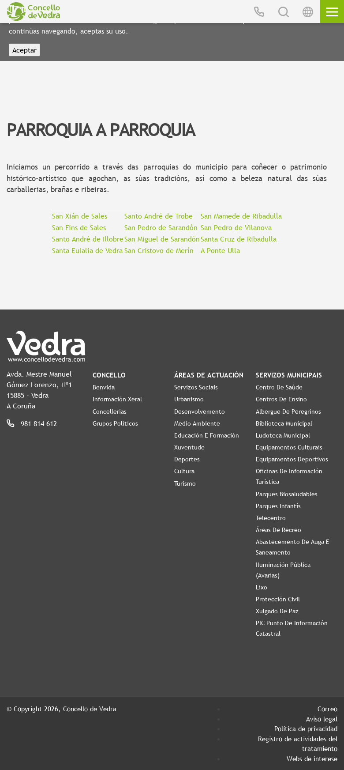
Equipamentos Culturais (289, 447)
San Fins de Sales (79, 227)
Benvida (104, 387)
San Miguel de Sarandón (162, 239)
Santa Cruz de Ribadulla (239, 239)
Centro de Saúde (279, 387)
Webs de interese (312, 758)
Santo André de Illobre (87, 239)
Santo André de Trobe (158, 216)
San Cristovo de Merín (159, 250)
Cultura (184, 471)
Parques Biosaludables (287, 494)
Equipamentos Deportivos (292, 459)
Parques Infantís (278, 506)
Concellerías (110, 411)
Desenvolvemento (199, 411)
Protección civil (278, 599)
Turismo (185, 483)
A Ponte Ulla (220, 250)
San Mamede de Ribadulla (241, 216)
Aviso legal (321, 718)
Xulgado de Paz (277, 611)
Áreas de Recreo (278, 530)
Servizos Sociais (196, 387)
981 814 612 (39, 423)
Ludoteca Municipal (283, 435)
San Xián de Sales (79, 216)
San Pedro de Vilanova (236, 227)
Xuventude (189, 447)
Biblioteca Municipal (284, 423)
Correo (327, 708)
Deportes (187, 459)
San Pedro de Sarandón (161, 227)
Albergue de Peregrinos (288, 411)
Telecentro (271, 518)
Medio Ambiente (197, 423)
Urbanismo (189, 399)
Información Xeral (117, 399)
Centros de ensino (281, 399)
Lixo (261, 587)
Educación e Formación (206, 435)
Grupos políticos (115, 423)
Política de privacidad (305, 728)
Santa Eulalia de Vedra (87, 250)
